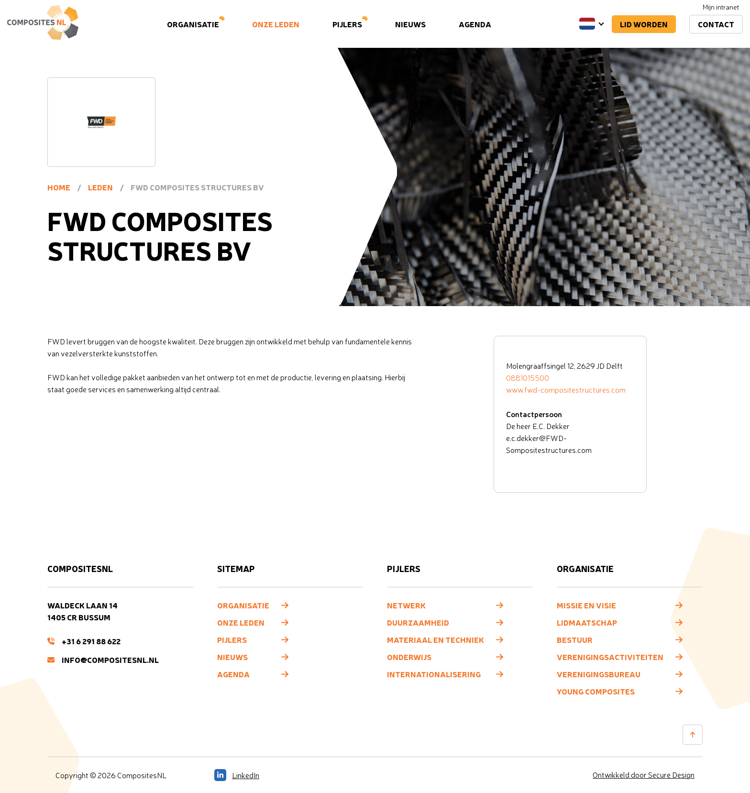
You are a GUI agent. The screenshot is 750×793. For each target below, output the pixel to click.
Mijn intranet (721, 7)
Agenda (475, 24)
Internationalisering (434, 674)
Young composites (596, 691)
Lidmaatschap (587, 622)
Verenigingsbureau (598, 674)
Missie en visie (586, 605)
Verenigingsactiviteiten (610, 656)
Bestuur (575, 639)
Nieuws (410, 24)
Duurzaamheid (418, 622)
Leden (100, 187)
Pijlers (347, 24)
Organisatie (193, 24)
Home (58, 187)
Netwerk (406, 605)
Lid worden (644, 24)
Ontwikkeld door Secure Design (644, 775)
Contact (716, 24)
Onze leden (275, 24)
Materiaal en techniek (435, 639)
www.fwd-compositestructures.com (566, 390)
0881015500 (527, 378)
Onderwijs (409, 656)
